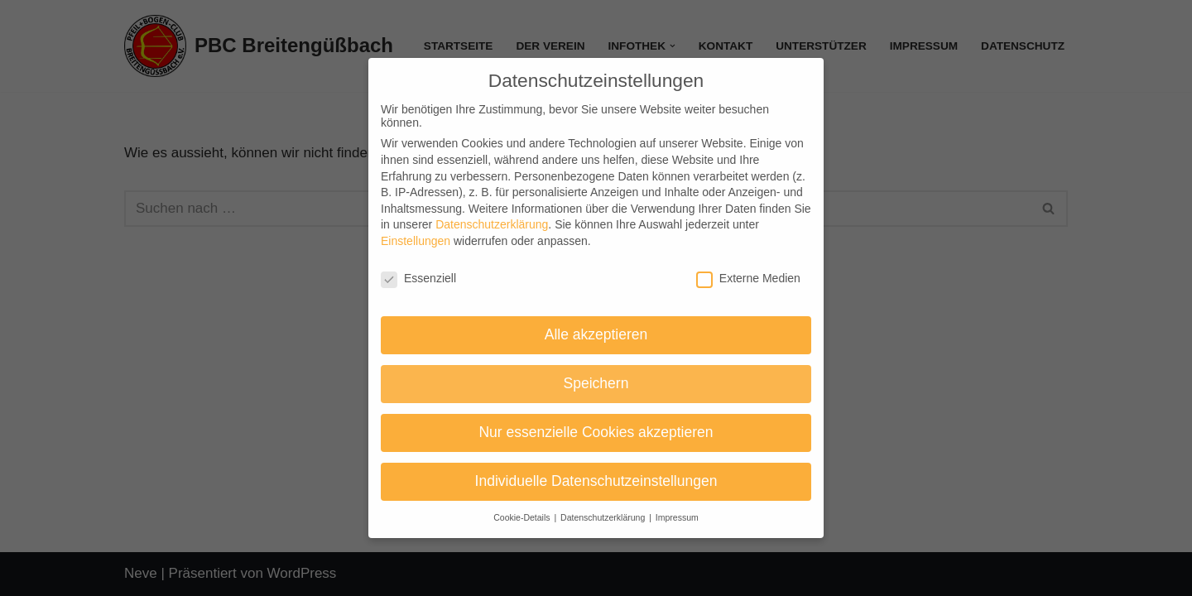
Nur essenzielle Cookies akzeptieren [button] (595, 432)
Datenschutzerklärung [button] (603, 517)
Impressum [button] (677, 517)
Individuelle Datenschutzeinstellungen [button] (596, 481)
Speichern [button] (596, 383)
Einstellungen (415, 241)
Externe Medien (748, 278)
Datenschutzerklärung (491, 224)
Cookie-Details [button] (522, 517)
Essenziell (418, 278)
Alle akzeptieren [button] (596, 334)
